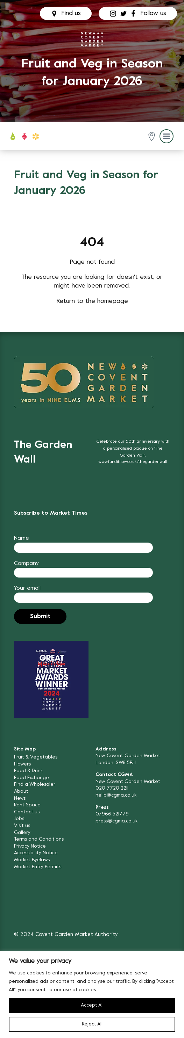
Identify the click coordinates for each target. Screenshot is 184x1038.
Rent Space (27, 805)
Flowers (22, 764)
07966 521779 (112, 814)
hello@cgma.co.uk (115, 795)
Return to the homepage (92, 301)
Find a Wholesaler (34, 784)
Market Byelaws (32, 860)
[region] (92, 994)
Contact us (27, 812)
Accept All (92, 1005)
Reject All (92, 1024)
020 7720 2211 (111, 788)
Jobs (19, 818)
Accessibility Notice (36, 853)
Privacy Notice (30, 846)
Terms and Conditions (39, 839)
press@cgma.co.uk (116, 821)
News (20, 798)
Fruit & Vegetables (35, 757)
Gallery (22, 832)
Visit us (22, 825)
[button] (151, 136)
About (21, 791)
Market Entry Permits (37, 867)
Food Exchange (31, 778)
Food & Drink (28, 771)
